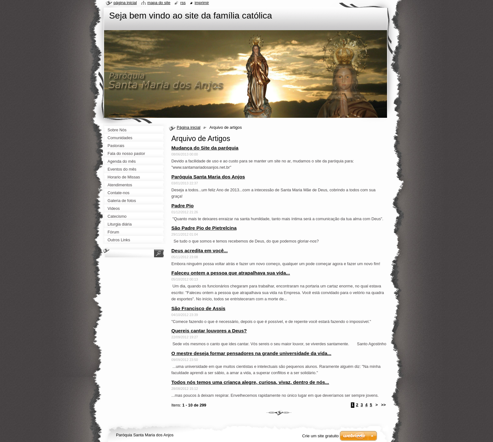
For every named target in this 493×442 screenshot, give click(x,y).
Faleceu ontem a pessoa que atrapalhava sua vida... (230, 273)
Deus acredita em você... (199, 250)
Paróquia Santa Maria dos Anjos (208, 176)
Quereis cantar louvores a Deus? (209, 330)
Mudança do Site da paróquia (204, 147)
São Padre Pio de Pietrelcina (203, 228)
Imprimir (202, 2)
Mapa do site (158, 2)
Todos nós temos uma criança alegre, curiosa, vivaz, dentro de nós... (250, 382)
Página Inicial (125, 2)
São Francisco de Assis (198, 308)
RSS (183, 2)
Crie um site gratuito (320, 436)
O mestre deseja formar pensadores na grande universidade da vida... (251, 353)
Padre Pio (182, 205)
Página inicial (188, 127)
